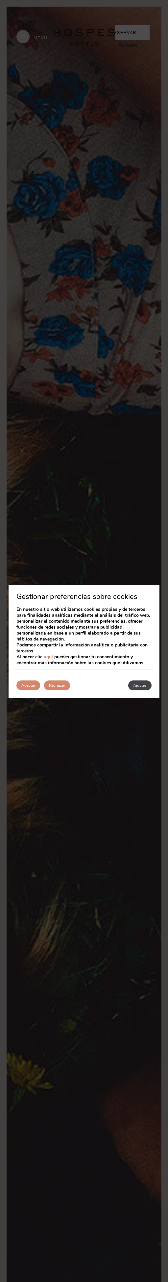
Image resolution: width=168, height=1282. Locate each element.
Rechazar (57, 685)
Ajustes (140, 685)
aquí (48, 657)
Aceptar (28, 685)
